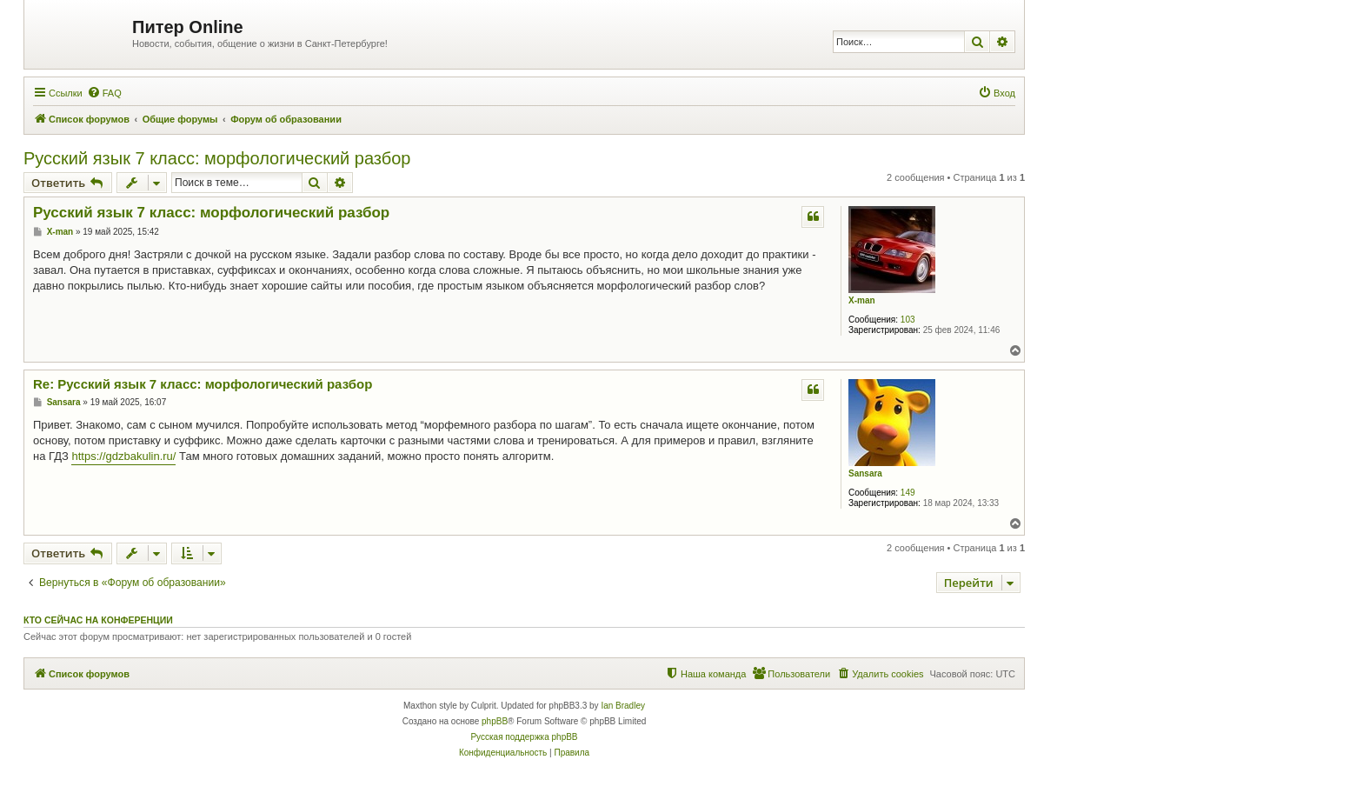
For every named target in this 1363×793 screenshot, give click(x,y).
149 (908, 492)
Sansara (865, 473)
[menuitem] (104, 93)
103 (908, 319)
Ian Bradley (623, 705)
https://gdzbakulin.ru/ (123, 456)
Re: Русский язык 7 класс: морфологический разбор (202, 384)
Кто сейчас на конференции (98, 620)
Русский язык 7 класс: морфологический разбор (217, 158)
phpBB (495, 721)
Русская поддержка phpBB (523, 737)
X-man (861, 300)
